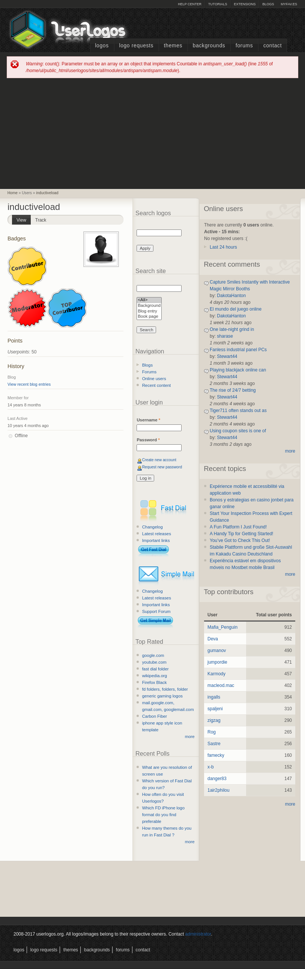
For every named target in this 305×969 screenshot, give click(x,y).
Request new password (162, 467)
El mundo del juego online (235, 309)
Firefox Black (154, 682)
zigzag (214, 720)
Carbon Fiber (154, 716)
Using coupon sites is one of (238, 430)
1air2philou (218, 790)
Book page (149, 317)
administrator (198, 934)
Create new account (159, 460)
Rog (211, 732)
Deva (212, 638)
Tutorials (217, 4)
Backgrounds (209, 45)
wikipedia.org (154, 675)
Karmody (216, 673)
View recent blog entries (29, 384)
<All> (149, 300)
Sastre (214, 743)
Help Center (189, 4)
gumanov (216, 650)
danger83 (217, 778)
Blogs (268, 4)
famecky (215, 755)
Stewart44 (227, 356)
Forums (244, 45)
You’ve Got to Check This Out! (240, 540)
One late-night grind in (232, 329)
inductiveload (47, 193)
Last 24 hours (223, 247)
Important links (156, 540)
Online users (154, 378)
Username (148, 420)
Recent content (156, 385)
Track (41, 220)
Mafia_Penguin (222, 627)
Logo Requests (136, 45)
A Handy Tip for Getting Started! (241, 533)
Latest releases (156, 533)
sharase (225, 336)
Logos (101, 45)
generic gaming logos (162, 696)
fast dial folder (155, 669)
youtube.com (154, 662)
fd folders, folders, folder (165, 689)
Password (148, 440)
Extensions (244, 4)
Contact (272, 45)
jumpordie (217, 662)
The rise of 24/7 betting (233, 390)
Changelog (152, 527)
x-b (210, 767)
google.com (153, 655)
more (190, 736)
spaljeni (215, 708)
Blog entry (149, 311)
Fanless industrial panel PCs (238, 349)
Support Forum (156, 611)
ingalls (213, 697)
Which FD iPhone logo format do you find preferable (163, 815)
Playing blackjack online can (238, 370)
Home (13, 193)
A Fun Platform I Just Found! (238, 527)
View (24, 219)
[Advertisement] (153, 133)
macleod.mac (220, 685)
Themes (173, 45)
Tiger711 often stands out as (238, 410)
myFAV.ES (289, 4)
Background (149, 306)
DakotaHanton (231, 295)
